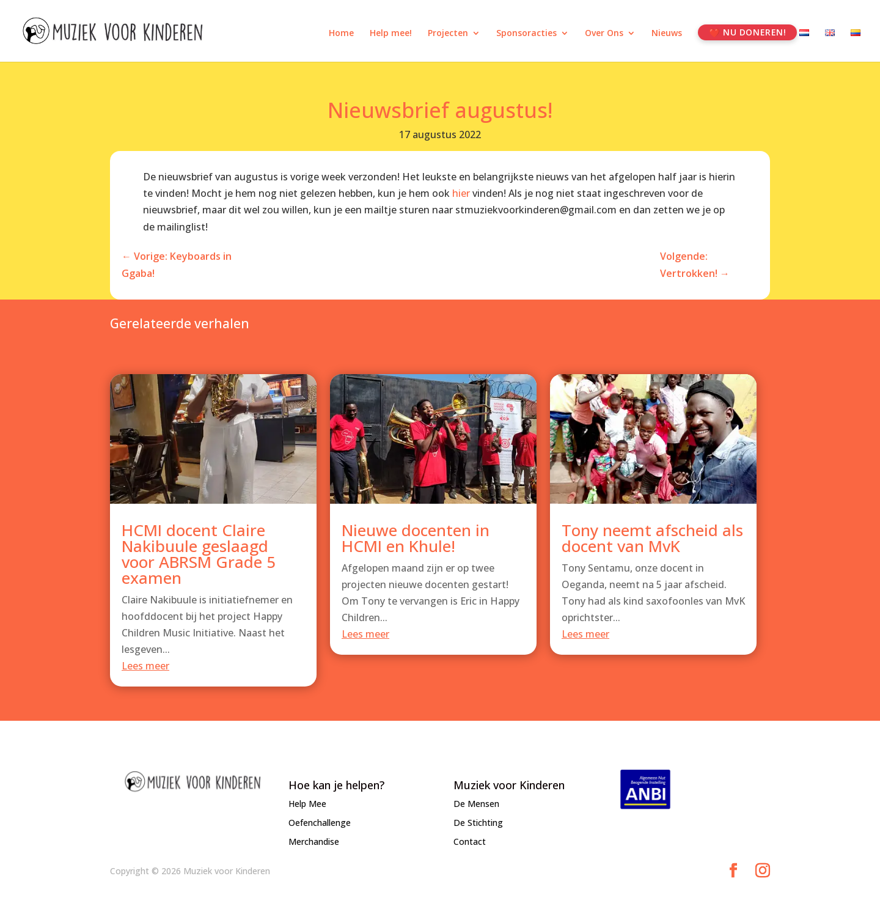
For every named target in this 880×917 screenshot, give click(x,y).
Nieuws (666, 34)
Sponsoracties (526, 34)
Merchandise (313, 841)
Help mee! (391, 34)
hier (461, 193)
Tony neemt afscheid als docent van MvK (652, 544)
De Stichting (478, 822)
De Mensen (476, 803)
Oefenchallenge (319, 822)
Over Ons (604, 34)
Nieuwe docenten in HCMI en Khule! (416, 544)
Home (341, 34)
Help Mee (307, 803)
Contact (469, 841)
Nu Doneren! (754, 32)
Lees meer (145, 673)
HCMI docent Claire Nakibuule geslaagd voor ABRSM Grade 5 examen (199, 560)
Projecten (448, 34)
